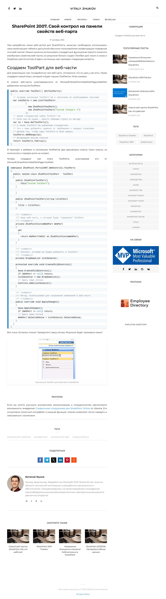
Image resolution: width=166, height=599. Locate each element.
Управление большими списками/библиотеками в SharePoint (141, 61)
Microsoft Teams (136, 201)
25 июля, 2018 (134, 82)
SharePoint (148, 135)
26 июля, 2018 (134, 115)
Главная (54, 19)
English (110, 19)
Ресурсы (81, 19)
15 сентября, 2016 (136, 69)
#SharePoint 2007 (60, 437)
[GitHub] (142, 269)
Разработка (135, 174)
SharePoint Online (136, 217)
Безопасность (136, 164)
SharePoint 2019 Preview (139, 77)
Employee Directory (136, 324)
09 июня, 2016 (134, 99)
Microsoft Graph (136, 196)
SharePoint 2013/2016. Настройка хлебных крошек (96, 549)
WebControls (146, 142)
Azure (136, 185)
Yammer (136, 227)
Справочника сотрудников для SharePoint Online (63, 408)
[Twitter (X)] (130, 269)
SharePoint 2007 (126, 142)
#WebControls (80, 437)
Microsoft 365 (135, 190)
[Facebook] (31, 501)
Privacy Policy (83, 594)
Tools (136, 222)
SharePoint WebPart (127, 135)
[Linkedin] (136, 269)
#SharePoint (41, 437)
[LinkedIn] (41, 501)
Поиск (96, 19)
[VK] (148, 269)
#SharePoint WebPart (19, 437)
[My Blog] (26, 501)
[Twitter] (36, 501)
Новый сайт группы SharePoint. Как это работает (18, 549)
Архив (67, 19)
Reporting (136, 206)
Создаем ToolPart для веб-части (130, 35)
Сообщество (136, 180)
